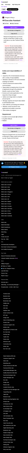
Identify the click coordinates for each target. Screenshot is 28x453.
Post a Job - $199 (6, 12)
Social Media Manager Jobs (9, 370)
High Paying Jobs (16, 4)
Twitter (20, 60)
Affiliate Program (5, 263)
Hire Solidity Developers (7, 249)
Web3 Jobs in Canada (6, 206)
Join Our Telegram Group (7, 268)
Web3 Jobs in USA (5, 196)
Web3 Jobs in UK (5, 199)
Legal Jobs (5, 394)
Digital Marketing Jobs (8, 427)
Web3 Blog (3, 232)
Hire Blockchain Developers (7, 244)
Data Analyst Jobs (7, 437)
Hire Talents (4, 6)
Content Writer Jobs (8, 442)
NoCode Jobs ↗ (4, 282)
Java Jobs (5, 413)
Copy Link (14, 33)
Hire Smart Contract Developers (9, 247)
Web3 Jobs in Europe (6, 184)
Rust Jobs (5, 305)
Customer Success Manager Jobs (11, 389)
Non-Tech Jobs (6, 348)
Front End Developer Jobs (9, 375)
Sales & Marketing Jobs (8, 320)
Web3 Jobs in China (6, 211)
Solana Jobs (6, 339)
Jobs (2, 4)
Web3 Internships (5, 224)
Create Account (5, 236)
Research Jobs (6, 396)
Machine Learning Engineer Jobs (11, 399)
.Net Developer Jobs (8, 415)
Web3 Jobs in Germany (6, 208)
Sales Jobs (5, 360)
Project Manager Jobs (8, 377)
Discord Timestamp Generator (8, 256)
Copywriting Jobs (7, 392)
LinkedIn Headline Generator (9, 258)
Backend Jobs (6, 296)
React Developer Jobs (8, 418)
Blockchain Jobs (7, 300)
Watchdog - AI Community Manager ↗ (10, 284)
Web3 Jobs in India (5, 189)
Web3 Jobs (3, 222)
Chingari (7, 17)
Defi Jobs (5, 308)
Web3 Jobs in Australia (6, 215)
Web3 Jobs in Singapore (7, 191)
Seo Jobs (5, 380)
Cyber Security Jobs (8, 423)
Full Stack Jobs (6, 298)
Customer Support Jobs (8, 324)
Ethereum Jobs (6, 341)
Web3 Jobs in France (6, 203)
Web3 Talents (4, 229)
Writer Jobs (6, 346)
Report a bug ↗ (4, 275)
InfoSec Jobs (6, 327)
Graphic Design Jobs (8, 432)
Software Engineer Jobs (8, 447)
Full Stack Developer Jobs (9, 439)
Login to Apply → (14, 27)
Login (3, 9)
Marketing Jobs (6, 363)
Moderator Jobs (7, 430)
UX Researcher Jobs (8, 404)
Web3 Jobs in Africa (6, 194)
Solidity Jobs (6, 303)
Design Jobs (6, 317)
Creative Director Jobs (8, 387)
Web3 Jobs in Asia (5, 187)
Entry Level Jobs (7, 449)
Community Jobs (7, 344)
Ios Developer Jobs (7, 408)
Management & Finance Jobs (10, 329)
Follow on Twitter (6, 266)
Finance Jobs (6, 384)
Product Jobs (6, 322)
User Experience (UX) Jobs (9, 425)
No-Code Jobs (6, 332)
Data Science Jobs (7, 406)
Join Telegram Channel (14, 167)
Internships (7, 4)
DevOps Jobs (6, 334)
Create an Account (12, 9)
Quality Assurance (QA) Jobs (10, 372)
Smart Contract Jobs (8, 312)
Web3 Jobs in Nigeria (6, 201)
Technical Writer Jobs (8, 368)
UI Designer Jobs (7, 411)
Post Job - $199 (4, 239)
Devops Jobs (6, 401)
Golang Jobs (6, 444)
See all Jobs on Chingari (14, 30)
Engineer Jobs (6, 310)
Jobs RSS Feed (4, 270)
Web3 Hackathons (5, 227)
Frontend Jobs (6, 293)
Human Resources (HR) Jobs (10, 365)
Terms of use (4, 273)
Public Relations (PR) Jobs (9, 356)
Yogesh (11, 177)
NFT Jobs (5, 315)
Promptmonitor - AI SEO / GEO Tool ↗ (10, 287)
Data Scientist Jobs (7, 435)
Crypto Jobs (6, 336)
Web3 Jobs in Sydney (6, 213)
